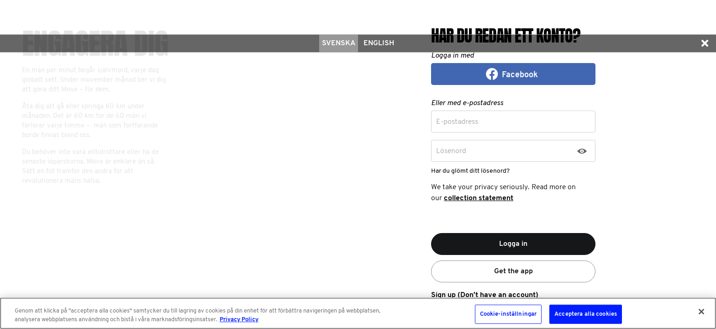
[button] (704, 43)
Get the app (513, 271)
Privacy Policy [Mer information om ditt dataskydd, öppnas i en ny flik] (239, 320)
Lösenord (451, 151)
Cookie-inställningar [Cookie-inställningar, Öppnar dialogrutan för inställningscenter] (508, 314)
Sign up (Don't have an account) (484, 295)
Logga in (513, 244)
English (378, 43)
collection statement (478, 198)
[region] (358, 313)
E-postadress (457, 122)
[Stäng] (701, 312)
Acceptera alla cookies (585, 314)
